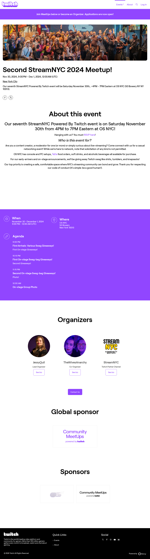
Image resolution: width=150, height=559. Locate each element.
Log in (144, 4)
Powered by (137, 553)
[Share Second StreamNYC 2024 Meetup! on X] (11, 97)
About (130, 4)
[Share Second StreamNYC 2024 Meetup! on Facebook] (5, 97)
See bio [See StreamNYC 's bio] (111, 372)
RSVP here (89, 134)
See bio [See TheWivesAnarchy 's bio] (75, 372)
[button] (75, 392)
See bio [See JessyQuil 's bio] (39, 372)
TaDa (54, 154)
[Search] (136, 4)
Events (120, 4)
